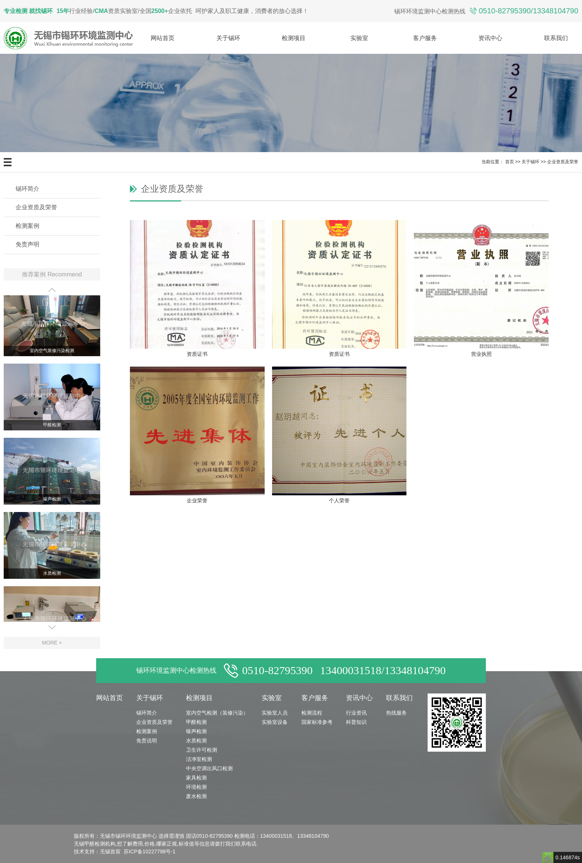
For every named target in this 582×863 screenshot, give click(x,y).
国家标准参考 (317, 722)
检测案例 (27, 226)
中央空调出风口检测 (209, 768)
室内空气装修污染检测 (52, 351)
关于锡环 (228, 38)
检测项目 (293, 38)
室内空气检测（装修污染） (217, 713)
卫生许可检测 (201, 750)
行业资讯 (356, 713)
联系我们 (556, 38)
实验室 (359, 38)
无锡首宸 (110, 851)
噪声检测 (52, 499)
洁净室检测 (199, 759)
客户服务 (425, 38)
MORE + (52, 643)
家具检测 (196, 778)
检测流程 (311, 713)
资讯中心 (490, 38)
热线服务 (396, 713)
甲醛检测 (52, 425)
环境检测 (196, 787)
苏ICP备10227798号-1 (150, 851)
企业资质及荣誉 (562, 161)
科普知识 (356, 722)
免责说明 (146, 741)
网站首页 (162, 38)
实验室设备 (275, 722)
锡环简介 (27, 189)
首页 (509, 161)
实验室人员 (275, 713)
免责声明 (27, 244)
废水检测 (196, 796)
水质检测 (52, 573)
